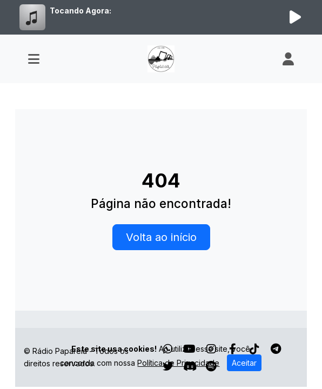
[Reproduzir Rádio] (295, 17)
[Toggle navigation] (34, 59)
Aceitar (244, 362)
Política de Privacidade (178, 362)
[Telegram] (276, 349)
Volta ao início (161, 237)
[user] (288, 59)
